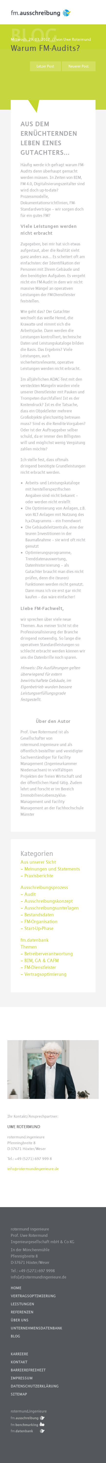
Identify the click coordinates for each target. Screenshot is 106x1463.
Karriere (19, 1354)
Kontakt (19, 1362)
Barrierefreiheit (28, 1370)
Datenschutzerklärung (35, 1386)
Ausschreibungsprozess (44, 888)
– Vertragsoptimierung (43, 974)
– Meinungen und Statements (50, 869)
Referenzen (22, 1312)
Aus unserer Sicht (38, 862)
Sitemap (19, 1394)
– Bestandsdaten (37, 915)
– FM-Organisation (39, 922)
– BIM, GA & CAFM (39, 961)
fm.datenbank (34, 940)
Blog (15, 1336)
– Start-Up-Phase (36, 928)
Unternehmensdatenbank (36, 1328)
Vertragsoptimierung (33, 1296)
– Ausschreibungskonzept (46, 901)
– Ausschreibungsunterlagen (49, 908)
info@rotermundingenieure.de (33, 1168)
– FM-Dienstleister (38, 967)
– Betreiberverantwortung (46, 954)
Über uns (20, 1320)
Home (16, 1288)
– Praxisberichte (36, 876)
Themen (28, 947)
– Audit (28, 894)
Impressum (22, 1378)
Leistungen (22, 1304)
